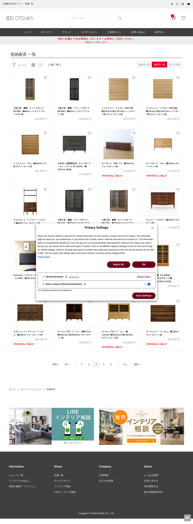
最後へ (141, 369)
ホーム (12, 394)
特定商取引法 (151, 491)
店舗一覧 (58, 480)
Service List (74, 277)
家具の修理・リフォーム (22, 491)
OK (144, 264)
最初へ (52, 369)
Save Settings (144, 295)
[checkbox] (147, 284)
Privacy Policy (44, 257)
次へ (127, 369)
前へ (64, 369)
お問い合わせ (151, 485)
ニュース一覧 (16, 480)
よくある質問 (151, 480)
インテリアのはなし (19, 485)
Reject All (118, 264)
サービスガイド (62, 485)
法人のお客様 (106, 485)
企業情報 (104, 480)
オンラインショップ (32, 394)
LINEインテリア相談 (65, 497)
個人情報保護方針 (153, 497)
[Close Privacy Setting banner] (152, 228)
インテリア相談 (62, 491)
